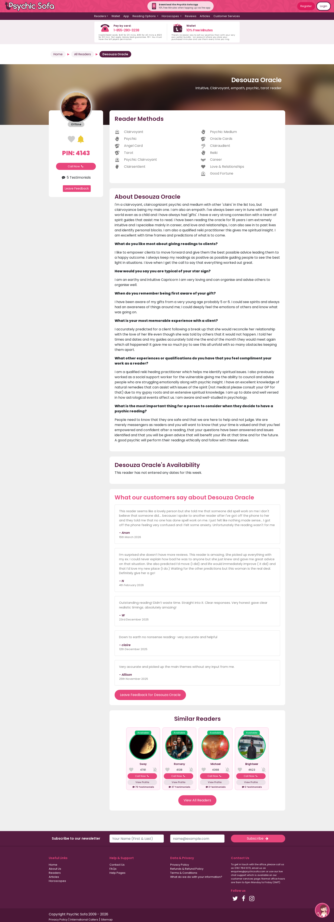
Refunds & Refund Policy (186, 869)
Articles (205, 16)
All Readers (82, 54)
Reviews (190, 16)
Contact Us (117, 865)
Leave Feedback (77, 188)
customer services (242, 878)
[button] (322, 910)
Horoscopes (57, 881)
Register (306, 6)
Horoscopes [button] (171, 16)
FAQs (113, 869)
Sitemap (107, 919)
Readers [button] (100, 16)
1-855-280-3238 (126, 30)
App (126, 16)
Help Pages (117, 873)
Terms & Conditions (183, 873)
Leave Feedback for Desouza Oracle (150, 694)
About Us (55, 869)
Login (323, 6)
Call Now (76, 166)
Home (58, 54)
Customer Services (226, 16)
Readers (55, 873)
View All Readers (197, 800)
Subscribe (258, 838)
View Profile (142, 782)
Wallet (115, 16)
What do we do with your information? (196, 877)
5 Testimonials (76, 177)
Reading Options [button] (144, 16)
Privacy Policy (179, 865)
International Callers (84, 919)
